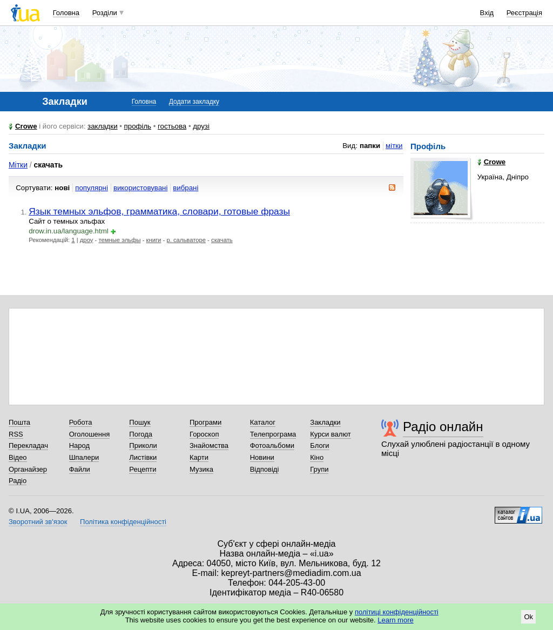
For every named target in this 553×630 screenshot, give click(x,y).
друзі (201, 126)
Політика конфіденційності (123, 522)
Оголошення (89, 434)
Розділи (104, 13)
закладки (102, 126)
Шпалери (84, 457)
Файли (79, 469)
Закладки (325, 422)
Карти (199, 457)
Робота (80, 422)
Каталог (262, 422)
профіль (137, 126)
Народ (79, 445)
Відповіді (264, 469)
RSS (16, 434)
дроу (86, 240)
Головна (66, 13)
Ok (528, 617)
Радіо (17, 481)
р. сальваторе (186, 240)
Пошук (139, 422)
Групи (319, 469)
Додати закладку (194, 101)
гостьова (172, 126)
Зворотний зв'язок (38, 522)
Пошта (19, 422)
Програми (205, 422)
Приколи (143, 445)
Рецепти (142, 469)
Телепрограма (273, 434)
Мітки (18, 164)
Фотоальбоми (272, 445)
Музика (201, 469)
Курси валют (330, 434)
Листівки (143, 457)
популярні (91, 188)
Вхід (487, 13)
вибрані (185, 188)
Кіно (316, 457)
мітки (394, 146)
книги (153, 240)
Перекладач (28, 445)
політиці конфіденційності (397, 612)
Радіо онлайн (443, 426)
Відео (18, 457)
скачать (222, 240)
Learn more (395, 620)
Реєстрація (524, 13)
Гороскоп (204, 434)
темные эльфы (119, 240)
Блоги (319, 445)
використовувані (140, 188)
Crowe (26, 126)
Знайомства (209, 445)
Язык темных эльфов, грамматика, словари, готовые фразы (159, 211)
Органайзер (28, 469)
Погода (140, 434)
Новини (262, 457)
